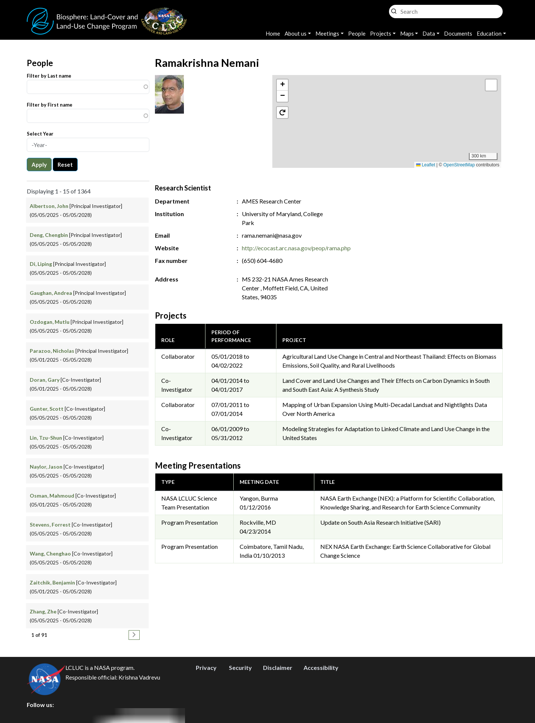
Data (428, 33)
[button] (387, 113)
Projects (380, 33)
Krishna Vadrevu (139, 677)
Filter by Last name (49, 76)
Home (273, 33)
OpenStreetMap (459, 164)
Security (240, 667)
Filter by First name (49, 105)
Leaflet (425, 164)
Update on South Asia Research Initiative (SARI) (380, 522)
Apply (39, 164)
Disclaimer (277, 667)
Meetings (327, 33)
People (357, 33)
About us (296, 33)
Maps (407, 33)
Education (489, 33)
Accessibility (321, 667)
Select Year (40, 134)
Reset (65, 164)
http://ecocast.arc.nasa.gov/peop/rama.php (296, 247)
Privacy (206, 667)
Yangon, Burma (259, 498)
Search (394, 9)
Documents (458, 33)
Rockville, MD (258, 522)
